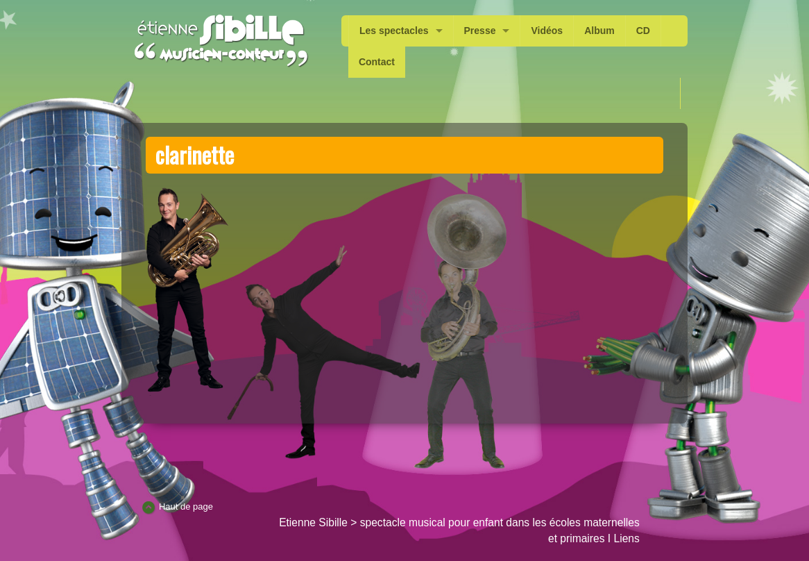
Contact (377, 61)
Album (599, 30)
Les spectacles (394, 30)
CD (643, 30)
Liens (627, 538)
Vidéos (547, 30)
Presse (480, 30)
